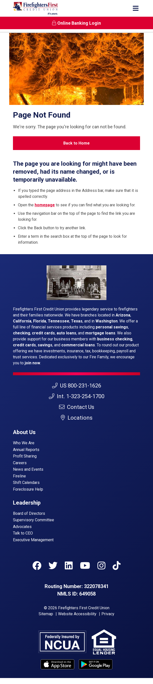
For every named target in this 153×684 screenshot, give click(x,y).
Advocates (22, 526)
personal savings (112, 327)
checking (21, 333)
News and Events (28, 469)
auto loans (66, 333)
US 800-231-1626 (76, 385)
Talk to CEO (23, 533)
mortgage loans (100, 333)
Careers (20, 462)
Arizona (123, 315)
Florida (39, 321)
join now (32, 363)
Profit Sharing (25, 456)
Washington (106, 321)
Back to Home (76, 143)
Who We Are (23, 443)
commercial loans (78, 345)
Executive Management (33, 539)
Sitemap (46, 613)
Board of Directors (29, 513)
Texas (76, 321)
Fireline (19, 476)
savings (45, 345)
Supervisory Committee (33, 520)
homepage (45, 205)
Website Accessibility (77, 613)
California (22, 321)
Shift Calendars (26, 482)
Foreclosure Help (28, 489)
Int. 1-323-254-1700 (76, 396)
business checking (114, 339)
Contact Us (76, 407)
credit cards (43, 333)
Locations (76, 418)
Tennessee (58, 321)
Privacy (107, 613)
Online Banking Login (76, 23)
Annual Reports (26, 449)
